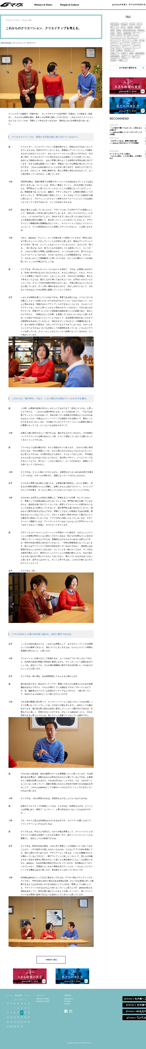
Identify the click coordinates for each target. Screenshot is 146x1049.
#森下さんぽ (135, 56)
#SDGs (119, 30)
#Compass (124, 24)
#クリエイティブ (115, 40)
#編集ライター (123, 60)
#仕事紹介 (119, 50)
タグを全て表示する (128, 68)
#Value (112, 34)
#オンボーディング (133, 37)
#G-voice (132, 24)
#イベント (136, 34)
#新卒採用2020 (140, 53)
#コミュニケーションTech (130, 40)
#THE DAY (141, 30)
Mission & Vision (42, 999)
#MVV (112, 30)
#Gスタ (139, 24)
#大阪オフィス (115, 53)
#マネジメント (127, 47)
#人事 (112, 50)
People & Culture (42, 1001)
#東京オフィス (126, 56)
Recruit (67, 1004)
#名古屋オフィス (129, 50)
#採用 (131, 53)
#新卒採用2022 (115, 56)
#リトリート (136, 47)
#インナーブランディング (118, 37)
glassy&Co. (68, 999)
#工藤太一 (124, 53)
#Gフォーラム (115, 27)
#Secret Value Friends (129, 30)
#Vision (119, 34)
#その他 (142, 40)
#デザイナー (114, 43)
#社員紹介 (113, 60)
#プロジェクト (136, 43)
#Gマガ (123, 27)
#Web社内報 (127, 34)
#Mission (137, 27)
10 (22, 1012)
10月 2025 (18, 999)
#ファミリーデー (125, 43)
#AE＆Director (115, 24)
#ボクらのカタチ (115, 47)
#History (130, 27)
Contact (67, 1001)
